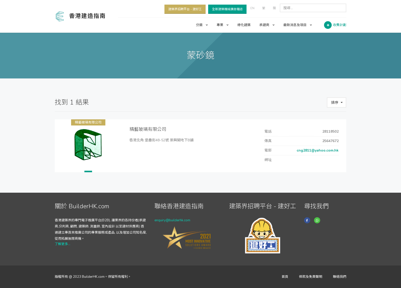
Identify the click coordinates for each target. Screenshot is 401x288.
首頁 (285, 276)
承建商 (267, 25)
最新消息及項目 (297, 25)
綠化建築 (244, 25)
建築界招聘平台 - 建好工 (185, 9)
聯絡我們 (339, 276)
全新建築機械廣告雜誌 (227, 9)
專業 (223, 25)
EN (252, 8)
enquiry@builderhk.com (172, 220)
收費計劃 (339, 25)
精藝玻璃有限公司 (88, 122)
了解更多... (62, 244)
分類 (202, 25)
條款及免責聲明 (310, 276)
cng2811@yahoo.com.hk (317, 150)
